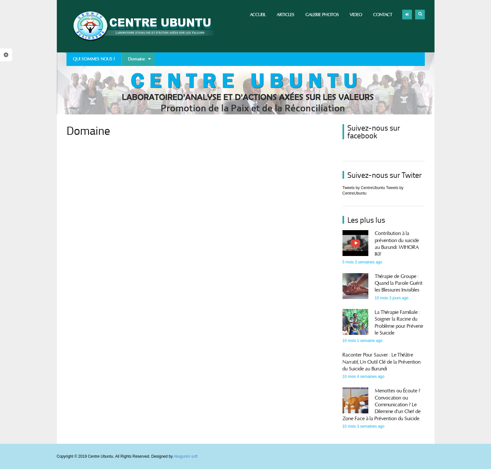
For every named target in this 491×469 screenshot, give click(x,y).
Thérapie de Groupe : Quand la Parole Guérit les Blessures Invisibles (399, 283)
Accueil (258, 14)
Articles (285, 14)
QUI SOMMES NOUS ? (94, 59)
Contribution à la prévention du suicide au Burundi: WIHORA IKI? (397, 243)
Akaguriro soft (186, 456)
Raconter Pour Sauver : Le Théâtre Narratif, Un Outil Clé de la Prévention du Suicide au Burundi (382, 362)
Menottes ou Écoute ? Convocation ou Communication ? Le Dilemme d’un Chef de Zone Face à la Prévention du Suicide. (382, 404)
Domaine (136, 61)
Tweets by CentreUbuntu (364, 188)
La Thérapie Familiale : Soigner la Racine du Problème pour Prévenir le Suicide (399, 322)
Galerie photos (322, 14)
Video (356, 14)
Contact (383, 14)
